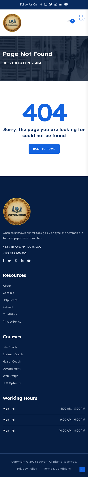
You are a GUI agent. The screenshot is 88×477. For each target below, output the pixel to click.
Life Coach (10, 347)
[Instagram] (45, 4)
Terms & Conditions (57, 468)
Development (12, 369)
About (7, 285)
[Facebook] (41, 4)
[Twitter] (50, 4)
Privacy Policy (12, 321)
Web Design (10, 376)
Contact (8, 293)
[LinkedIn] (60, 4)
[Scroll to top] (82, 469)
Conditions (10, 314)
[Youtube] (66, 4)
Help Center (11, 300)
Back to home (44, 149)
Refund (8, 307)
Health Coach (12, 361)
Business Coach (13, 354)
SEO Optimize (12, 383)
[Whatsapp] (56, 4)
